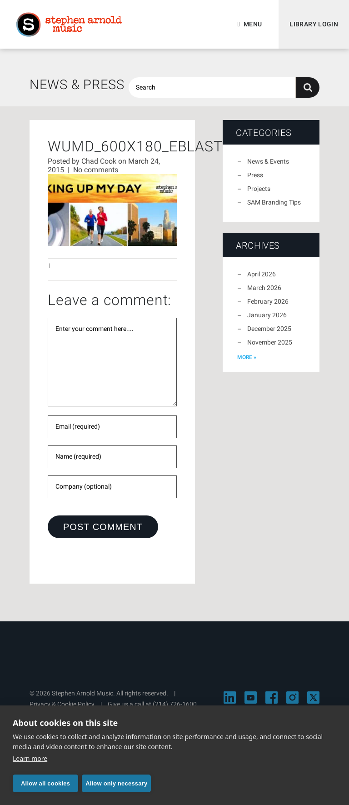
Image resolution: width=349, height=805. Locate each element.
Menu (253, 24)
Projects (258, 188)
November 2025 (269, 342)
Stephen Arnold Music (69, 24)
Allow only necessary (116, 783)
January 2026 (267, 315)
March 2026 (264, 287)
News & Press (77, 84)
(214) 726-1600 (175, 704)
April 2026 (261, 274)
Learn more (30, 758)
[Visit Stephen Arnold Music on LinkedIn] (230, 697)
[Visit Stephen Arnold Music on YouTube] (250, 697)
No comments (95, 169)
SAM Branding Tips (274, 202)
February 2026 (268, 301)
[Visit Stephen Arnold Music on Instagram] (292, 697)
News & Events (268, 161)
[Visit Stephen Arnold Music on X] (313, 697)
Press (255, 175)
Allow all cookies (45, 783)
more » (246, 357)
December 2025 (269, 328)
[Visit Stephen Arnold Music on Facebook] (271, 697)
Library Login (313, 24)
